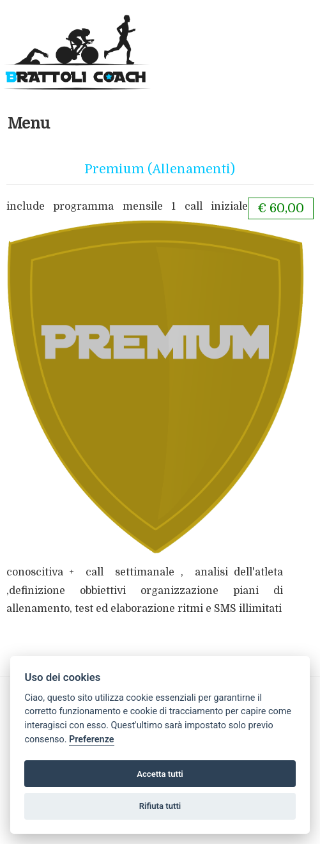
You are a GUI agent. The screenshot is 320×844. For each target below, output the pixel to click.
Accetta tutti (160, 774)
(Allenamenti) (191, 169)
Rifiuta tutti (160, 806)
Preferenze (91, 739)
